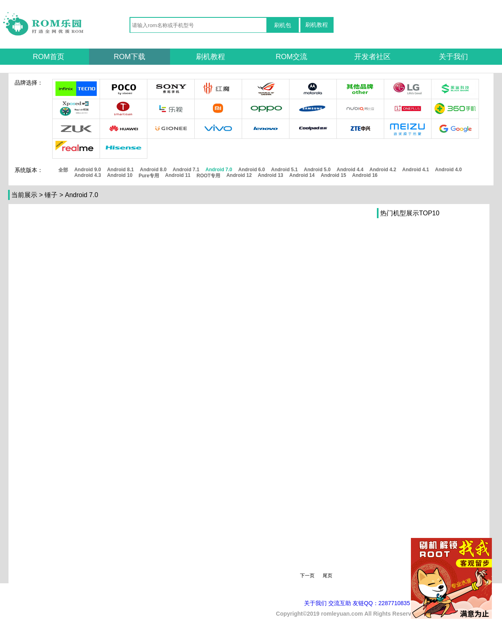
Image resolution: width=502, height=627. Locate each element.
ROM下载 (129, 57)
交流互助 (339, 603)
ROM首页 (48, 57)
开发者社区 (372, 57)
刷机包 (282, 25)
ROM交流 (291, 57)
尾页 (327, 575)
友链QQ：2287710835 (381, 603)
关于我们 (453, 57)
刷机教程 (316, 24)
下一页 (307, 575)
